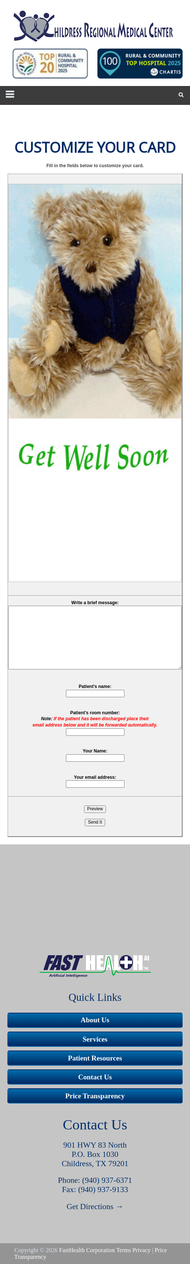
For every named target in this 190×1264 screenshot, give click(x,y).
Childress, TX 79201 (94, 1163)
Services (95, 1039)
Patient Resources (95, 1058)
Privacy (142, 1250)
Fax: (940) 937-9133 (95, 1189)
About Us (95, 1020)
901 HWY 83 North (95, 1145)
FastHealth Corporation (87, 1250)
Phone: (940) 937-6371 (95, 1180)
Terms (123, 1250)
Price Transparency (94, 1096)
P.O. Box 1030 (95, 1154)
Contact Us (95, 1077)
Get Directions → (95, 1206)
